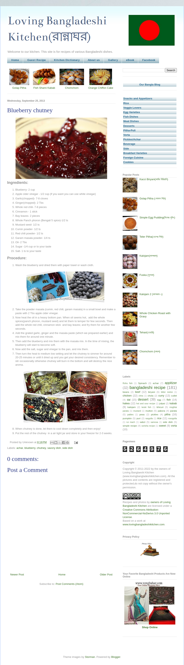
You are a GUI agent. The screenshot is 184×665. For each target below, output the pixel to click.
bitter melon (167, 392)
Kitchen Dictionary (67, 60)
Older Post (106, 574)
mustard (137, 411)
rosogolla (172, 418)
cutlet (174, 395)
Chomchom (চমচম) (149, 351)
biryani (151, 392)
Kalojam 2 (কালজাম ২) (151, 294)
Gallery (113, 60)
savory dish (54, 447)
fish (169, 399)
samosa (154, 422)
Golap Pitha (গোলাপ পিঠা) (152, 198)
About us (94, 60)
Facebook (148, 60)
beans (126, 392)
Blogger (115, 656)
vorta (174, 425)
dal (128, 399)
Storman (90, 656)
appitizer (171, 383)
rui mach (130, 422)
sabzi (142, 422)
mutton (149, 410)
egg (159, 399)
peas (142, 414)
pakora (161, 410)
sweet (162, 425)
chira (141, 396)
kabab (173, 403)
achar (20, 447)
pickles (154, 414)
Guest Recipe (36, 60)
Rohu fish (127, 383)
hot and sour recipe (145, 403)
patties (130, 414)
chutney (41, 447)
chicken (127, 395)
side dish (67, 447)
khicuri (160, 407)
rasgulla (149, 418)
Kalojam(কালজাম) (148, 255)
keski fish (146, 407)
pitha (167, 414)
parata (173, 410)
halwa (126, 403)
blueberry (30, 447)
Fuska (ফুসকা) (146, 274)
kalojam (132, 407)
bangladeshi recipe (147, 387)
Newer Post (17, 574)
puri (139, 418)
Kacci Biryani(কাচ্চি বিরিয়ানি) (153, 179)
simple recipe (130, 425)
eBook (130, 60)
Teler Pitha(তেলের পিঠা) (151, 236)
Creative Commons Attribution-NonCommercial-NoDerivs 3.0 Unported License (146, 513)
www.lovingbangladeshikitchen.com (144, 524)
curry (161, 395)
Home (15, 60)
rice (159, 418)
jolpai (162, 403)
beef (137, 391)
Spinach (142, 383)
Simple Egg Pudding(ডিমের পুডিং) (157, 217)
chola (150, 395)
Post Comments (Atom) (69, 583)
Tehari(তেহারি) (146, 332)
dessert (143, 399)
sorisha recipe (148, 426)
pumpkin (127, 418)
